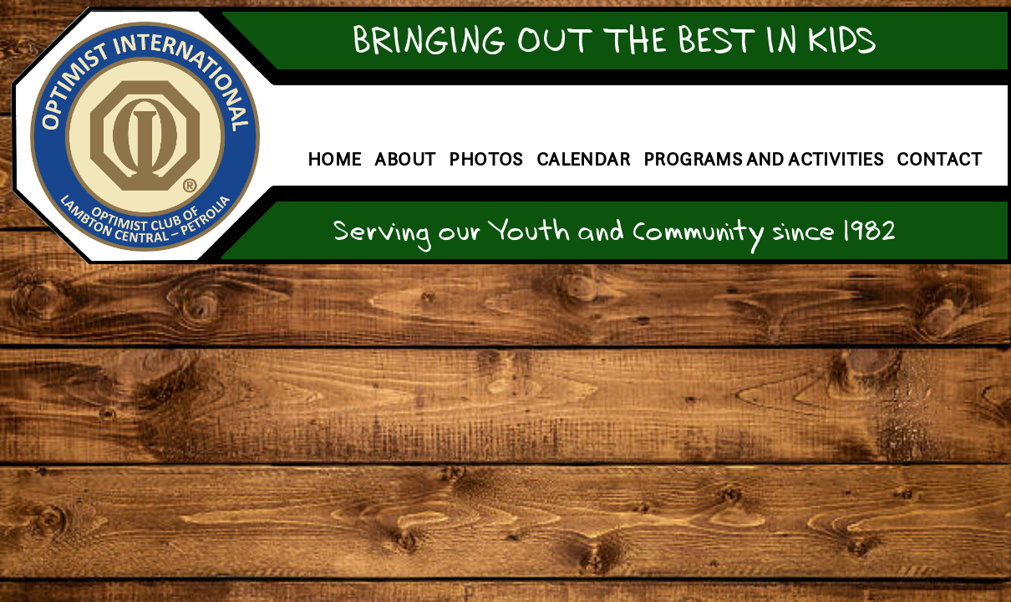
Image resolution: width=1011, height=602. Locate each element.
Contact (939, 159)
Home (334, 159)
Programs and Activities (763, 159)
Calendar (583, 159)
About (404, 159)
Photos (485, 159)
